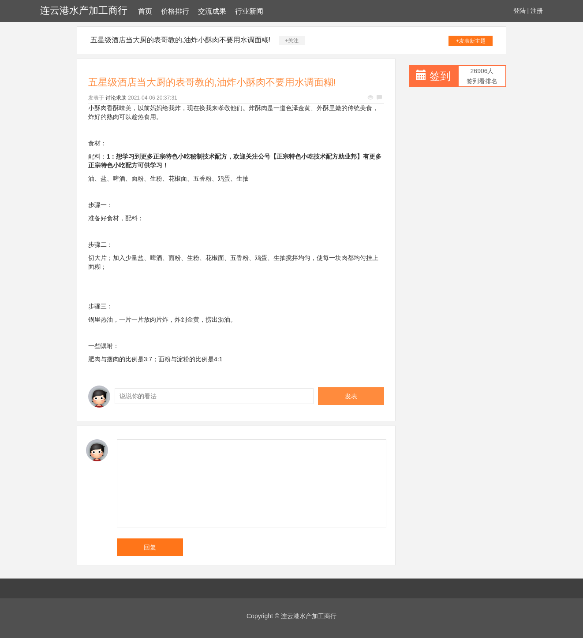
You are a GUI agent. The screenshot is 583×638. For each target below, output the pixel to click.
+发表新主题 (471, 41)
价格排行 (175, 11)
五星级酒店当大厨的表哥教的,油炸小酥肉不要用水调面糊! (180, 40)
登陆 (519, 10)
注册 (537, 10)
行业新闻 (249, 11)
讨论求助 (116, 98)
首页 (145, 11)
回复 (150, 547)
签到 (440, 76)
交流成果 (212, 11)
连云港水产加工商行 (83, 10)
